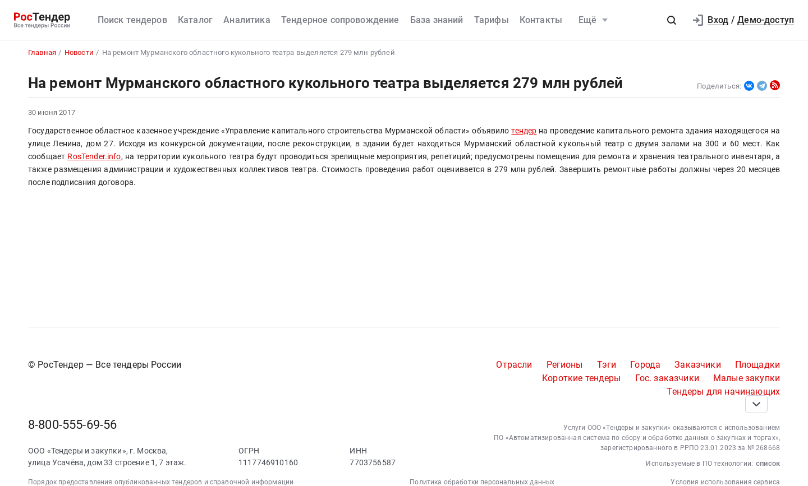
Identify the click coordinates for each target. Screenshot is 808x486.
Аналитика (246, 20)
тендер (523, 131)
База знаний (436, 20)
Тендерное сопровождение (340, 20)
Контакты (541, 20)
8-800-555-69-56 (72, 425)
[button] (671, 20)
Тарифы (491, 20)
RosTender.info (94, 156)
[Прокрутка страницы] (756, 404)
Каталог (195, 20)
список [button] (768, 463)
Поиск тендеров (132, 20)
